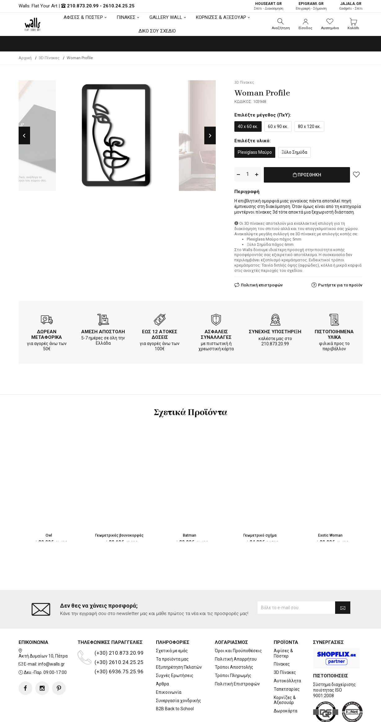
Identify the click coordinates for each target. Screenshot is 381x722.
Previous (24, 135)
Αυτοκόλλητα (287, 655)
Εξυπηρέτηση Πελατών (179, 642)
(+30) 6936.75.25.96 (119, 646)
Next (210, 135)
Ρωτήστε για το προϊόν (340, 283)
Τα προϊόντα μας (172, 633)
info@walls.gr (51, 639)
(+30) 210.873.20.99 (119, 628)
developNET (242, 713)
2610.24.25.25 (119, 6)
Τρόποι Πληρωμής (233, 650)
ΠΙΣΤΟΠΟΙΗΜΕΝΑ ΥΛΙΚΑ (334, 333)
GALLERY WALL (165, 17)
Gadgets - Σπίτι (351, 6)
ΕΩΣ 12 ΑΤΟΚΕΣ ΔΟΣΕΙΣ (159, 333)
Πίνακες (282, 639)
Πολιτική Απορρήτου (236, 633)
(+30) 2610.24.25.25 (119, 637)
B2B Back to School (175, 683)
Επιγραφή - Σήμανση (311, 6)
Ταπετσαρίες (287, 664)
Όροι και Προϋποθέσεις (238, 625)
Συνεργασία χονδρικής (178, 675)
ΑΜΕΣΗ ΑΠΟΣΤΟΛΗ (103, 330)
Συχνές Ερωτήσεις (174, 650)
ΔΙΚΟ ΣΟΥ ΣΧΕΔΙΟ (157, 31)
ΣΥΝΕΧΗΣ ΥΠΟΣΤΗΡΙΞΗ (275, 330)
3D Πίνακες (285, 647)
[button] (281, 24)
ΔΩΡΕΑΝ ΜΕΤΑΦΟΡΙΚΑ (46, 333)
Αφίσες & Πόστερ (283, 628)
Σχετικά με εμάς (172, 625)
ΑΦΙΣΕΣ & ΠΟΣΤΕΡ (83, 17)
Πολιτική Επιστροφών (237, 659)
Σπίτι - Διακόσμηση (268, 6)
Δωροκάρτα (285, 686)
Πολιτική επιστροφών (262, 283)
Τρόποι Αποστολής (234, 642)
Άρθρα (162, 659)
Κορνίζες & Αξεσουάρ (285, 675)
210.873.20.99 (83, 6)
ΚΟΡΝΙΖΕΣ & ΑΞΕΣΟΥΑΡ (221, 17)
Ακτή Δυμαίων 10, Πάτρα (43, 630)
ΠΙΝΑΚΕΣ (126, 17)
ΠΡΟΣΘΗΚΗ (307, 174)
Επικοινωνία (168, 667)
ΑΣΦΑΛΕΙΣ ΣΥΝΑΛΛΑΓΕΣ (216, 333)
